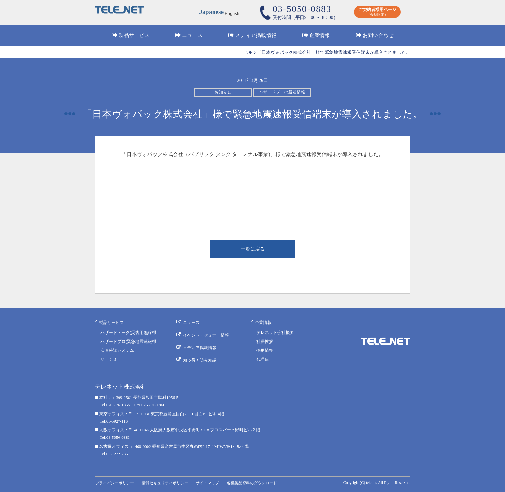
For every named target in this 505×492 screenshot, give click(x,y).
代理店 (263, 359)
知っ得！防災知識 (201, 355)
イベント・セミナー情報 (208, 334)
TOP (248, 52)
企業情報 (319, 36)
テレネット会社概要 (276, 332)
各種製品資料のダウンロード (259, 481)
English (232, 13)
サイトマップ (212, 481)
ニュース (192, 36)
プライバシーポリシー (116, 481)
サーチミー (110, 359)
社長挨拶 (265, 341)
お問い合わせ (378, 36)
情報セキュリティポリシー (168, 481)
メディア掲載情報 (255, 36)
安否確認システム (117, 350)
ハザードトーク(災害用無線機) (129, 332)
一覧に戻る (252, 250)
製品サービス (134, 36)
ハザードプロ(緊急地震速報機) (129, 341)
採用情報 (265, 350)
